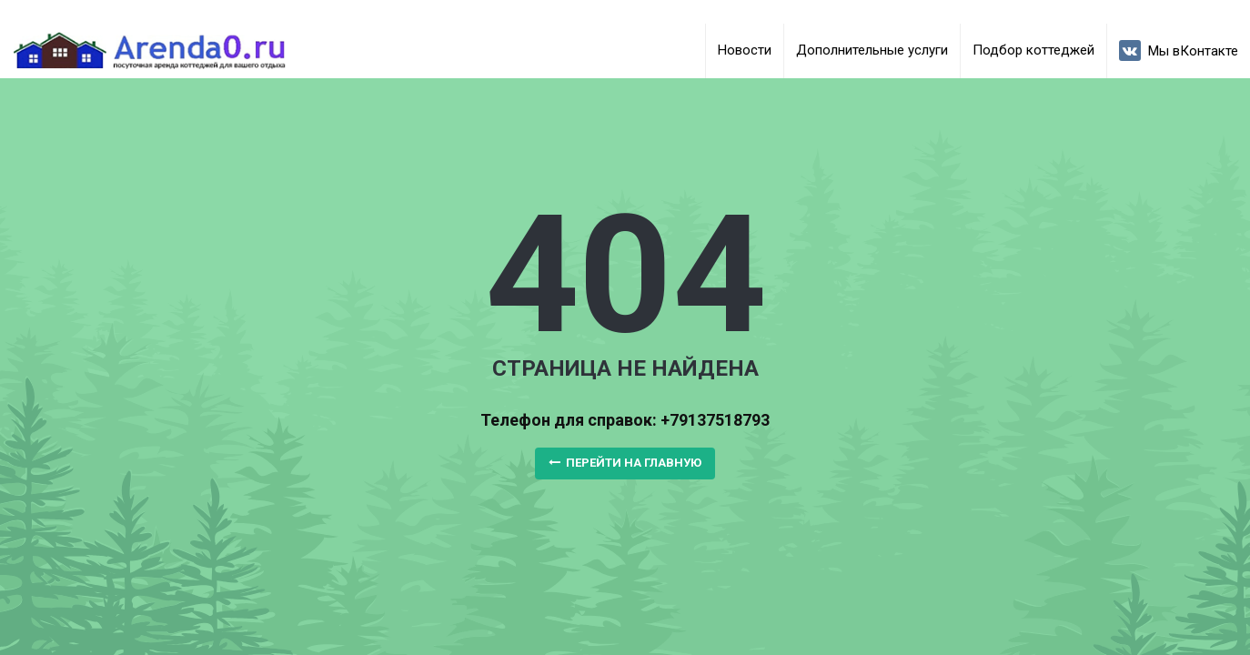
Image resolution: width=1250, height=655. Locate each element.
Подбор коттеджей (1033, 50)
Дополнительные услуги (872, 50)
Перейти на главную (625, 462)
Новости (744, 50)
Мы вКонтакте (1178, 50)
